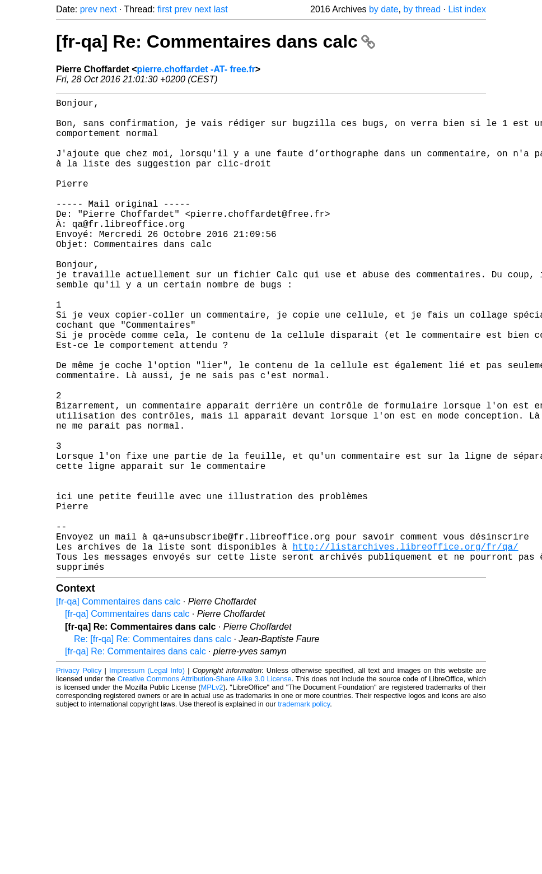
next (108, 9)
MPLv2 (212, 792)
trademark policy (304, 809)
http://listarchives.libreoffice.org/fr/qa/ (405, 647)
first (164, 9)
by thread (422, 9)
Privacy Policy (78, 775)
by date (383, 9)
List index (467, 9)
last (221, 9)
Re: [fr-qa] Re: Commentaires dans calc (152, 744)
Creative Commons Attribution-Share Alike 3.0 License (205, 784)
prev (88, 9)
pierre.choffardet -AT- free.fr (196, 69)
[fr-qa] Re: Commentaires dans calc (215, 41)
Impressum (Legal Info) (147, 775)
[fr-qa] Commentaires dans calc (118, 707)
